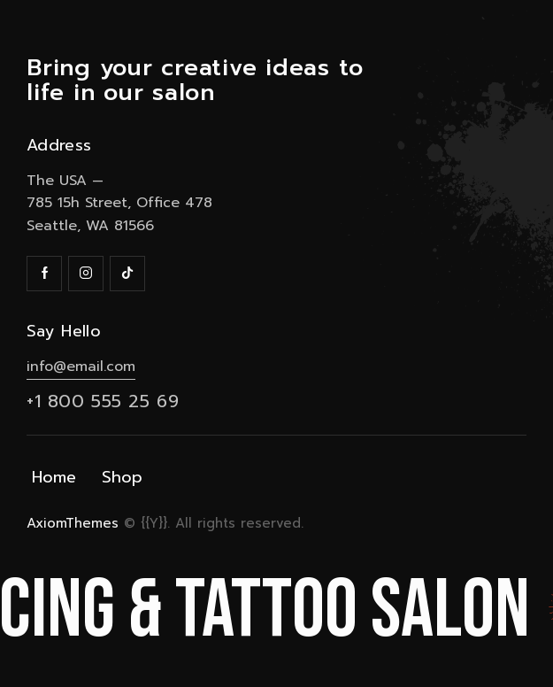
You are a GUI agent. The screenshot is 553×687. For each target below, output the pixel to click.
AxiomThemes (73, 523)
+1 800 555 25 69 (103, 401)
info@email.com (81, 366)
